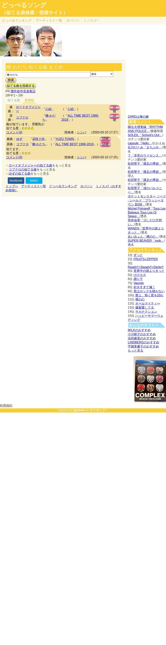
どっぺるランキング (63, 186)
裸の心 (140, 299)
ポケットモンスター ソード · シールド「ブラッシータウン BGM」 (147, 200)
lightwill (78, 410)
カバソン (72, 20)
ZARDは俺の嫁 (138, 116)
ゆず (19, 139)
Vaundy (139, 283)
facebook (16, 180)
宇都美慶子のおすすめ (143, 346)
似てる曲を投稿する (21, 86)
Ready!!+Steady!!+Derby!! (145, 267)
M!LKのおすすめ (139, 330)
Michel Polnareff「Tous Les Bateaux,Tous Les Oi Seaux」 (146, 212)
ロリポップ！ (99, 410)
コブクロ (22, 117)
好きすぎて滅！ (144, 287)
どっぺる (17, 20)
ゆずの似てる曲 (19, 173)
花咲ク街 (38, 139)
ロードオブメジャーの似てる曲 (30, 165)
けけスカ (140, 275)
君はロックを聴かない (149, 291)
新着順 (29, 100)
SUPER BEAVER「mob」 (146, 240)
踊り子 (138, 279)
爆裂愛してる (144, 307)
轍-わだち (39, 144)
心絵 (48, 109)
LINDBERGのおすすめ (143, 342)
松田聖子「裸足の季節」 (145, 163)
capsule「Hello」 (140, 143)
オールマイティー (147, 303)
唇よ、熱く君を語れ (149, 295)
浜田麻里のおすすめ (142, 338)
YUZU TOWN (64, 139)
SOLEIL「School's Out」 (145, 135)
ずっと (138, 255)
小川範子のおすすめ (142, 334)
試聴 (114, 108)
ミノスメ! (90, 20)
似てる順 (14, 100)
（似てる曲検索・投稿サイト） (35, 12)
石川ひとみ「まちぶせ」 (145, 147)
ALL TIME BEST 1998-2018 (74, 144)
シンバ (81, 132)
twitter (34, 180)
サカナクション (146, 311)
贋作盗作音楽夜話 (23, 91)
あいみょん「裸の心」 (143, 236)
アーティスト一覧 (33, 186)
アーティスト (49, 20)
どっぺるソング (24, 5)
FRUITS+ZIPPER (146, 259)
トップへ (12, 186)
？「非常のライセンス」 (145, 155)
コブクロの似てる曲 (23, 169)
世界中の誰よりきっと (149, 270)
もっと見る (135, 350)
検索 (11, 80)
